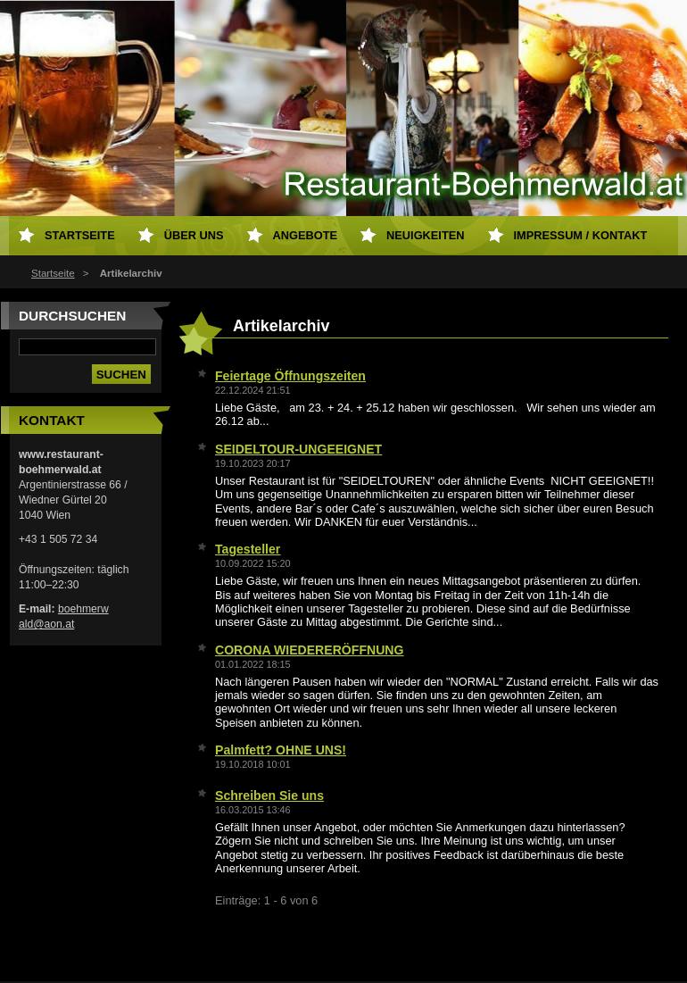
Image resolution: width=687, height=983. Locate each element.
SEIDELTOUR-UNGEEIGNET (298, 449)
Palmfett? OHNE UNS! (280, 750)
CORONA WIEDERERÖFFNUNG (309, 650)
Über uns (194, 235)
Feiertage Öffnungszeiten (290, 376)
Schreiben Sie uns (269, 795)
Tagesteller (247, 549)
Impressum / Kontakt (581, 235)
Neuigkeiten (425, 235)
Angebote (305, 235)
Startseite (53, 273)
